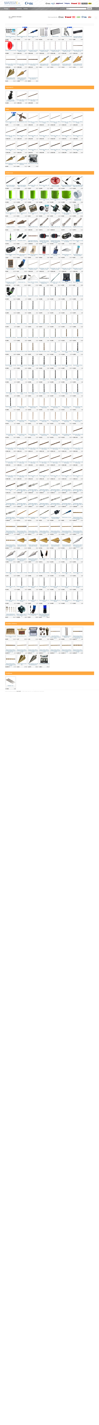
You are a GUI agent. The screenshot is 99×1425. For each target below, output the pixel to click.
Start (9, 16)
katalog (6, 8)
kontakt (26, 8)
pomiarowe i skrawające (16, 16)
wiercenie (10, 17)
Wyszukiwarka (62, 8)
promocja (19, 8)
